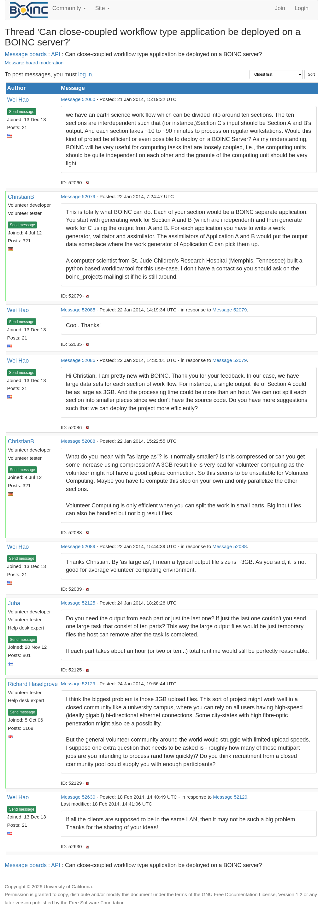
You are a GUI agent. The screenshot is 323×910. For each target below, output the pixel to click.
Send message (21, 111)
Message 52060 (78, 99)
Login (301, 8)
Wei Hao (18, 100)
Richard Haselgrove (33, 684)
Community (69, 8)
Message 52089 (78, 546)
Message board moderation (34, 62)
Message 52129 (78, 683)
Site (102, 8)
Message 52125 (78, 603)
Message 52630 (78, 797)
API (55, 54)
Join (280, 8)
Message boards (26, 54)
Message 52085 (78, 309)
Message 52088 (78, 441)
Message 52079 (78, 196)
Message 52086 (78, 360)
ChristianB (21, 197)
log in (85, 74)
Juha (14, 603)
